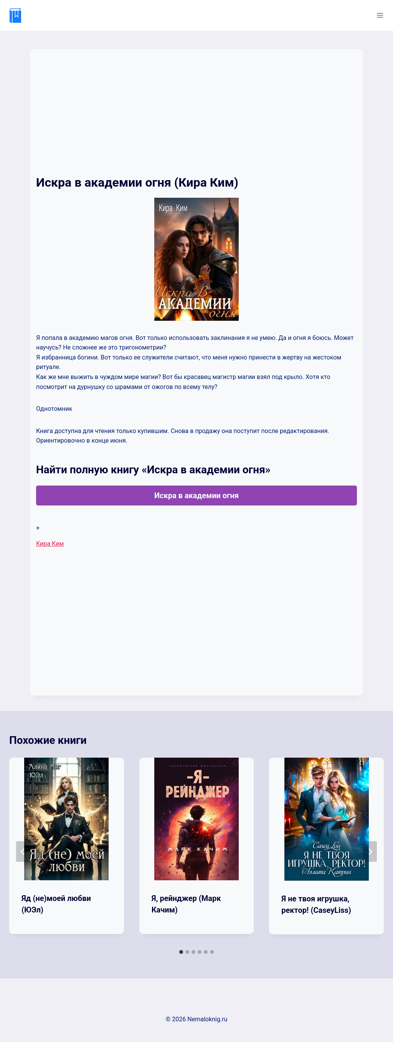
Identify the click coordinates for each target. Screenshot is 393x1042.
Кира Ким (50, 543)
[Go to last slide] (23, 851)
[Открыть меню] (380, 15)
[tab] (181, 952)
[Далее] (370, 851)
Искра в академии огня (196, 495)
